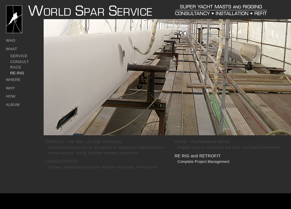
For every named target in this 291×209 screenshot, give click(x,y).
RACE (15, 67)
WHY (10, 88)
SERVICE (19, 56)
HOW (10, 96)
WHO (10, 40)
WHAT (11, 49)
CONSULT (19, 62)
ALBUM (12, 104)
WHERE (13, 80)
